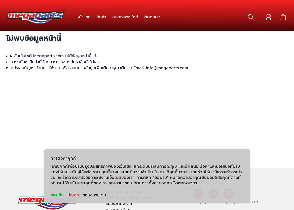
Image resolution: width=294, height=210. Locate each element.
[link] (84, 17)
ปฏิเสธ (73, 195)
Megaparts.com (48, 56)
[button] (250, 17)
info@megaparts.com (166, 68)
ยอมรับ (57, 195)
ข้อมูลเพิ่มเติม (94, 195)
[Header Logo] (35, 17)
